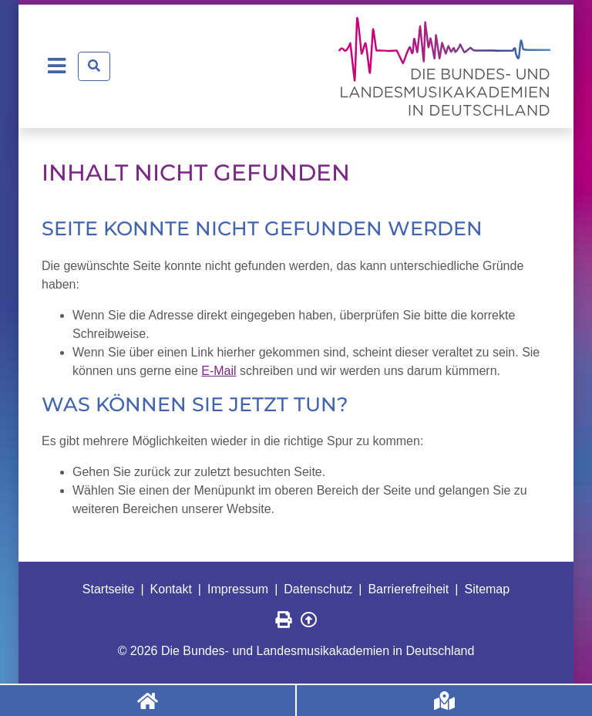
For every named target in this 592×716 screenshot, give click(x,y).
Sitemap (487, 589)
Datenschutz (318, 589)
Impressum (237, 589)
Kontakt (171, 589)
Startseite (108, 589)
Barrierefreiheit (408, 589)
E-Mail (218, 370)
